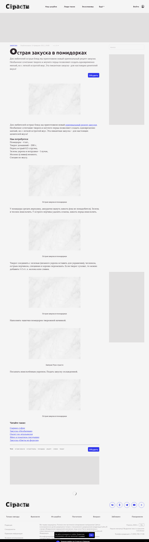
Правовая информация (13, 533)
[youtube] (134, 505)
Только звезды (12, 516)
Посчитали (77, 516)
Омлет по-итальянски (21, 434)
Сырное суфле (17, 428)
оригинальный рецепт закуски (81, 124)
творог (62, 449)
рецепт (49, 449)
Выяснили (35, 516)
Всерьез (96, 516)
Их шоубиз (56, 516)
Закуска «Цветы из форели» (24, 440)
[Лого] (18, 6)
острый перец (31, 449)
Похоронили (137, 516)
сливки (55, 449)
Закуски (13, 45)
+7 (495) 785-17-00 (137, 534)
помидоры (41, 449)
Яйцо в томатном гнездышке (24, 437)
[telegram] (127, 505)
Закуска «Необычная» (21, 431)
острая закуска (20, 449)
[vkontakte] (112, 505)
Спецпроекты (10, 529)
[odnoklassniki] (119, 505)
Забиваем (116, 516)
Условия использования (14, 538)
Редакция (8, 525)
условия (82, 536)
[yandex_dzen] (141, 505)
